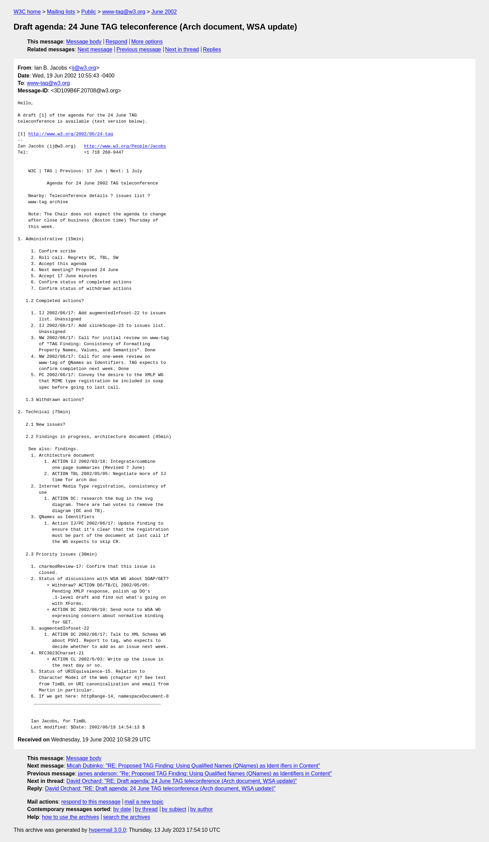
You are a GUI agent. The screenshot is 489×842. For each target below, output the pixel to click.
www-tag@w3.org (123, 12)
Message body (84, 42)
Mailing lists (61, 12)
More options (147, 42)
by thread (146, 809)
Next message (95, 49)
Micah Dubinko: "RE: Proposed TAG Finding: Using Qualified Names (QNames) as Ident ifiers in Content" (193, 766)
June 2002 (164, 12)
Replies (212, 49)
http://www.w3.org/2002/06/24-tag (70, 134)
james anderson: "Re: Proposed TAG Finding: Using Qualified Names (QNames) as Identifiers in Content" (205, 773)
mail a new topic (144, 802)
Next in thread (182, 49)
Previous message (138, 49)
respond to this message (90, 802)
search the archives (126, 817)
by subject (174, 809)
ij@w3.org (84, 68)
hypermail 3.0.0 (107, 830)
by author (201, 809)
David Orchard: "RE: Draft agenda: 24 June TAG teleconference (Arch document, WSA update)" (182, 781)
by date (122, 809)
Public (88, 12)
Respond (116, 42)
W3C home (27, 12)
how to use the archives (70, 817)
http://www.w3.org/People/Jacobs (125, 146)
